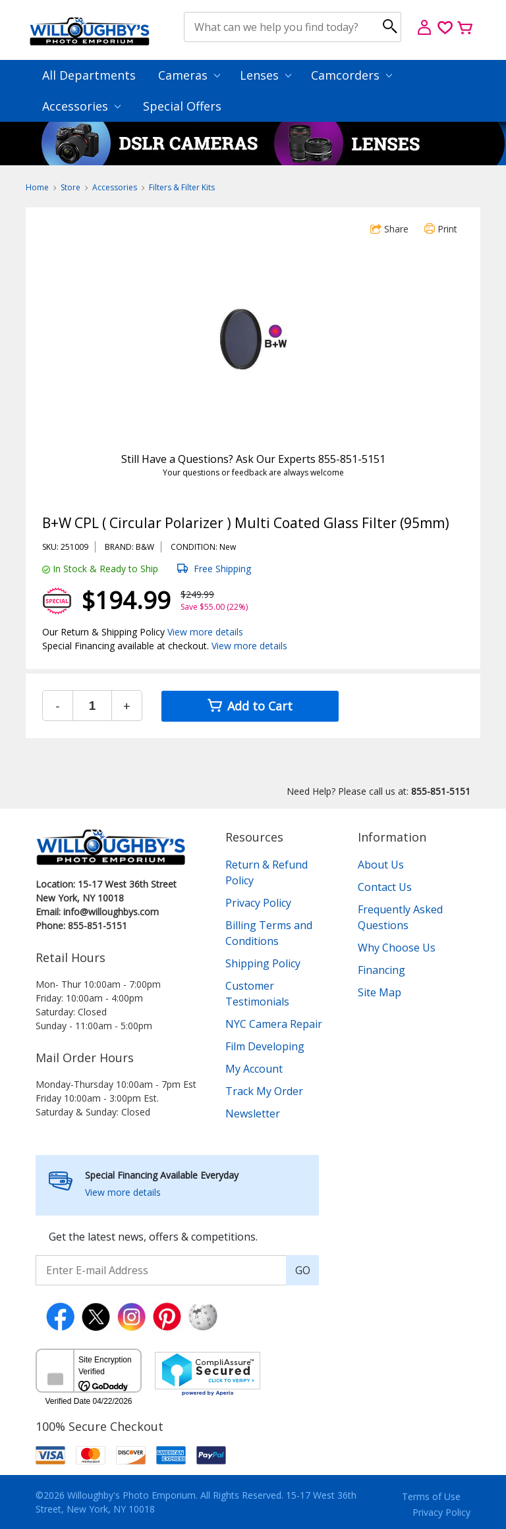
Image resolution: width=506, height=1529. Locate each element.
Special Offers (182, 106)
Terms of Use (431, 1496)
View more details (205, 632)
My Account (254, 1068)
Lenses (265, 75)
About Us (381, 864)
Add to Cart (250, 706)
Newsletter (252, 1113)
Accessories (81, 106)
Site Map (379, 992)
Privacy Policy (258, 903)
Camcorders (351, 75)
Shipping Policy (262, 963)
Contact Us (385, 887)
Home (37, 187)
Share (389, 229)
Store (70, 187)
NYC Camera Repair (273, 1024)
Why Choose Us (397, 947)
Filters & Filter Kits (182, 187)
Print (440, 229)
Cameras (189, 75)
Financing (381, 970)
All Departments (89, 75)
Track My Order (264, 1091)
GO (302, 1270)
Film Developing (264, 1046)
